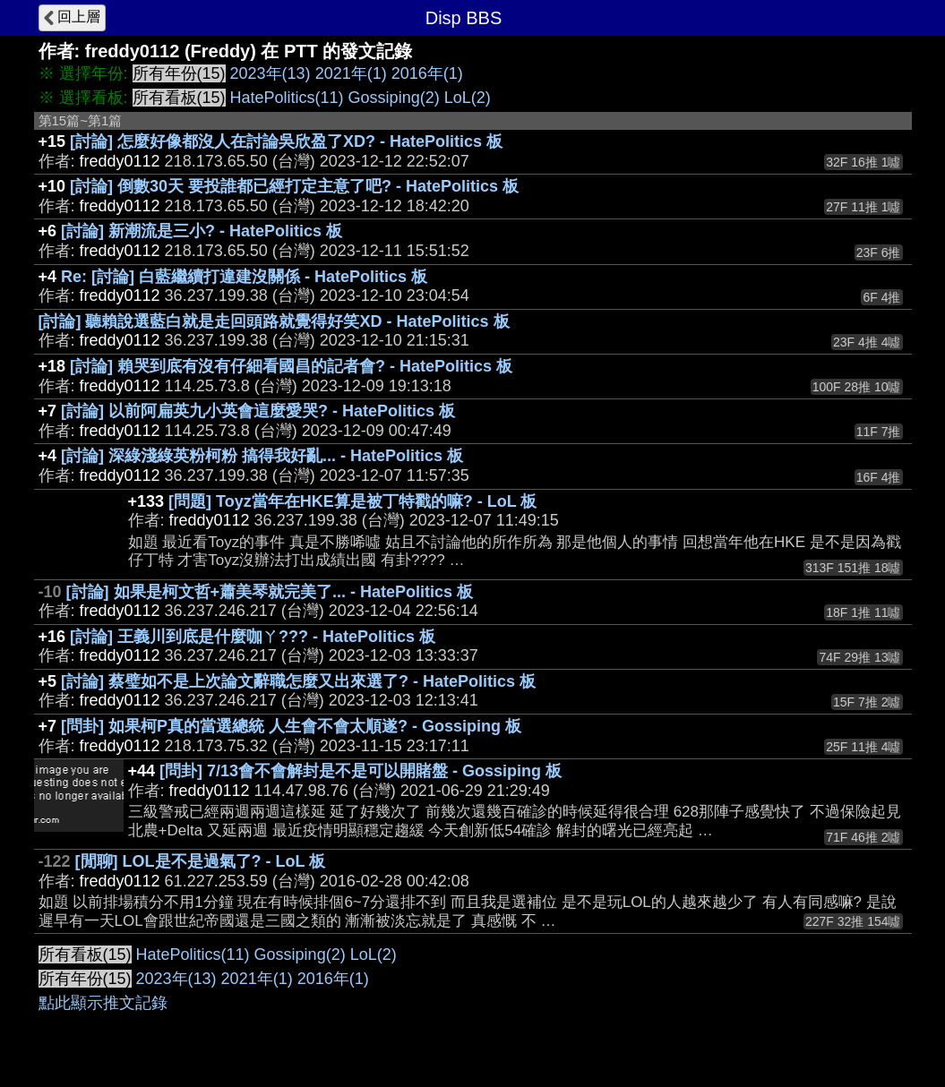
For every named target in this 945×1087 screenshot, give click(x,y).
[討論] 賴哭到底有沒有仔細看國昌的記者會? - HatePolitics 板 (291, 366)
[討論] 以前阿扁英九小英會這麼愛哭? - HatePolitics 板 (258, 411)
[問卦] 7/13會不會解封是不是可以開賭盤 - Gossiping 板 (360, 771)
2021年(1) (351, 73)
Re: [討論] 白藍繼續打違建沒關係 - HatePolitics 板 (244, 277)
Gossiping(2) (394, 98)
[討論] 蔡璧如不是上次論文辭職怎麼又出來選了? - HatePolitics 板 (298, 681)
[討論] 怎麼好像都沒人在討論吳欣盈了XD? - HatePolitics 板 (286, 141)
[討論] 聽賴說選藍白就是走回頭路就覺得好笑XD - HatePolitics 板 (274, 321)
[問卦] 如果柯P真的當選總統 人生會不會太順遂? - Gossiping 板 (291, 726)
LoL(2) (467, 98)
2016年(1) (427, 73)
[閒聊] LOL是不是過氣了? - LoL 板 (200, 861)
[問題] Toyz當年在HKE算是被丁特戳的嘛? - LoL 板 (352, 501)
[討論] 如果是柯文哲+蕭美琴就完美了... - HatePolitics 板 (270, 592)
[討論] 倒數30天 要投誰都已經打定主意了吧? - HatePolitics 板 (294, 186)
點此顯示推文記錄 (103, 1003)
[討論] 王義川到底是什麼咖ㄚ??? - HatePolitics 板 (252, 637)
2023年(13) (270, 73)
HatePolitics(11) (287, 98)
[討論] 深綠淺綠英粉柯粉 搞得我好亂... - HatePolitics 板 (262, 456)
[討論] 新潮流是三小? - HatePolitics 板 (201, 231)
